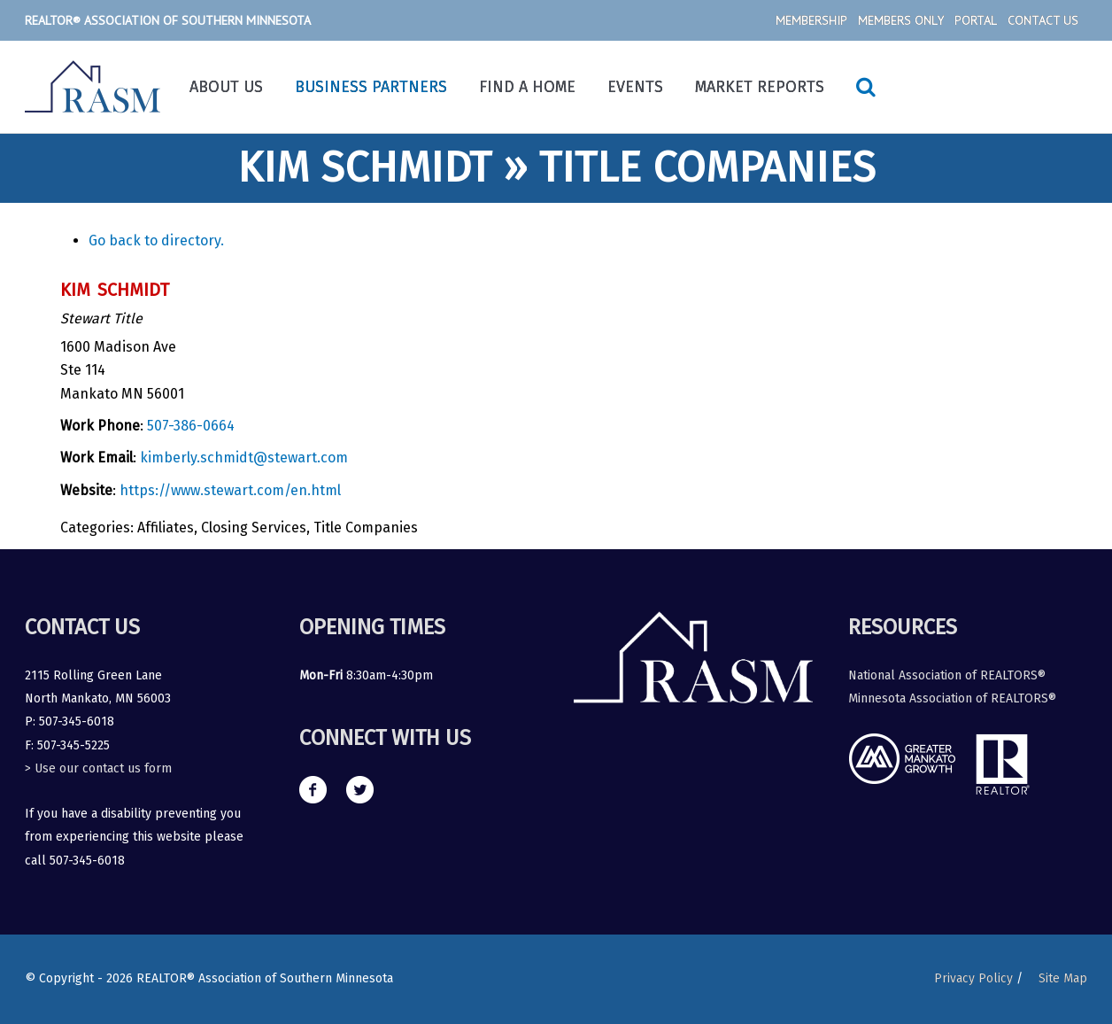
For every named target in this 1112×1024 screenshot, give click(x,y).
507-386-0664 (191, 425)
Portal (975, 20)
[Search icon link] (866, 86)
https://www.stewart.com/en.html (230, 490)
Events (635, 87)
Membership (811, 20)
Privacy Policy (973, 978)
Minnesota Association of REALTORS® (952, 698)
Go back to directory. (156, 240)
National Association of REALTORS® (947, 675)
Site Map (1063, 978)
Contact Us (1043, 20)
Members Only (901, 20)
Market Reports (759, 87)
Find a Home (527, 87)
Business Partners (371, 87)
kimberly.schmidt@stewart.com (244, 457)
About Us (226, 87)
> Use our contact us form (98, 768)
